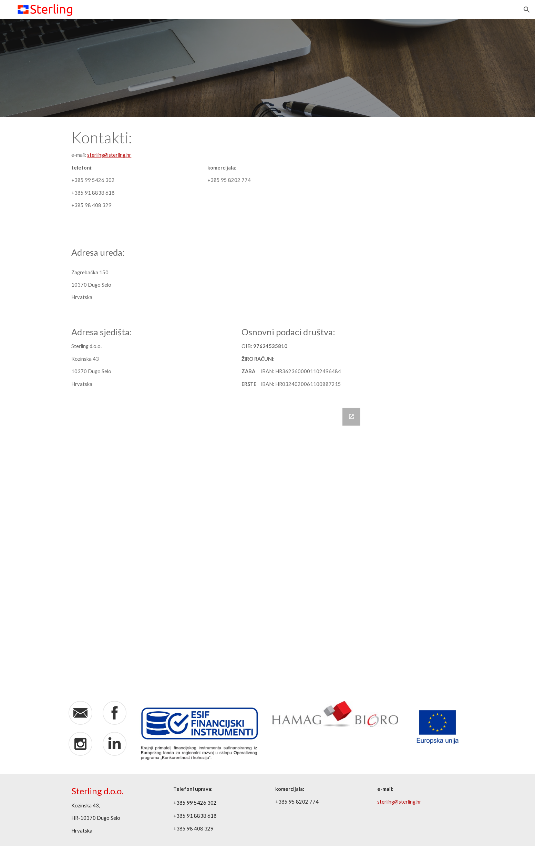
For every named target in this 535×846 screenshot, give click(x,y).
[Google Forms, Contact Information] (216, 546)
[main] (114, 175)
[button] (526, 9)
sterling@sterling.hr (109, 155)
